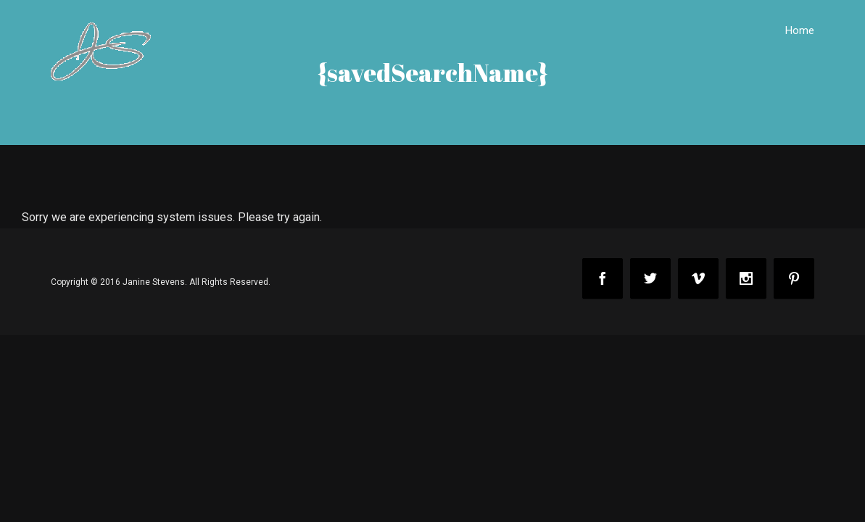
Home (799, 30)
